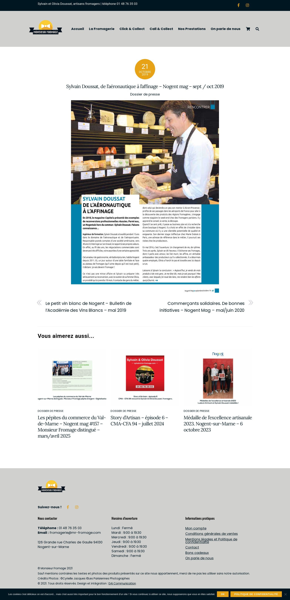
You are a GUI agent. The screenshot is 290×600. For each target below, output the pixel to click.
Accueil (77, 29)
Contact (192, 548)
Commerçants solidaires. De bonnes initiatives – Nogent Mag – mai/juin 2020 (202, 307)
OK (223, 594)
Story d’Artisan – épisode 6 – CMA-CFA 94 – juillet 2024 (139, 421)
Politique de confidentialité (256, 594)
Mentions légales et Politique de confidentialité (211, 541)
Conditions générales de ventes (211, 534)
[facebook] (238, 4)
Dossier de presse (145, 95)
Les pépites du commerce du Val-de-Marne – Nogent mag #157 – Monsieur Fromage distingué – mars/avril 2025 (72, 427)
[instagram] (247, 4)
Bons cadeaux (197, 553)
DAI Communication (122, 584)
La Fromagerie (101, 29)
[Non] (285, 594)
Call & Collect (161, 29)
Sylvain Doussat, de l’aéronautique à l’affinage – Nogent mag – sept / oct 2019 (145, 87)
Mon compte (195, 529)
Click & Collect (132, 29)
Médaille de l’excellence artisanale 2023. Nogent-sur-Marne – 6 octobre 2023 (218, 424)
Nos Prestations (192, 29)
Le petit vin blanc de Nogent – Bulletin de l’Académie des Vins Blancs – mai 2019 (88, 307)
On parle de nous (225, 29)
